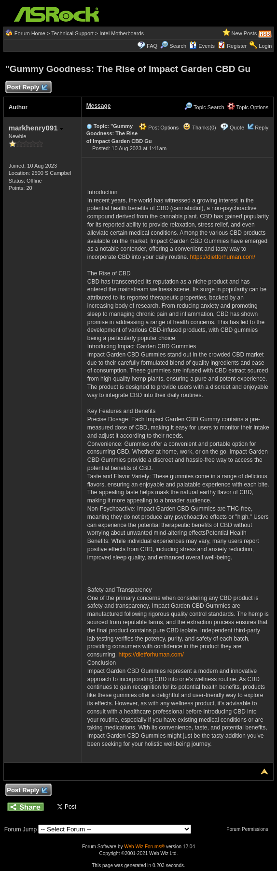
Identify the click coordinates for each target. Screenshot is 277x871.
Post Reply (27, 88)
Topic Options (248, 107)
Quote (237, 127)
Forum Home (29, 33)
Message (98, 105)
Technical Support (72, 33)
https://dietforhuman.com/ (222, 257)
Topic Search (204, 107)
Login (265, 46)
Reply (261, 127)
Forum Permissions (249, 829)
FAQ (152, 46)
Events (202, 46)
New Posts (244, 33)
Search (177, 46)
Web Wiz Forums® (144, 846)
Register (237, 46)
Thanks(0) (199, 127)
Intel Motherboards (121, 33)
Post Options (159, 127)
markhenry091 (36, 128)
